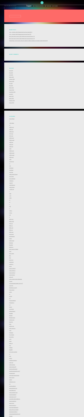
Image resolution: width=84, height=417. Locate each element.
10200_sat (11, 142)
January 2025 (11, 81)
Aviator (10, 238)
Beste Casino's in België (13, 249)
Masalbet (11, 313)
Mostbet (10, 315)
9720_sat (11, 223)
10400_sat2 (11, 157)
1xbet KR (11, 183)
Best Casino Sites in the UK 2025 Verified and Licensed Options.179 (22, 36)
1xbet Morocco (12, 185)
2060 (10, 193)
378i (10, 206)
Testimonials (48, 6)
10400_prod (11, 150)
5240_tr (10, 210)
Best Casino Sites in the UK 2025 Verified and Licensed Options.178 (22, 38)
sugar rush (11, 362)
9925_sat (11, 230)
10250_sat (11, 144)
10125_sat (11, 135)
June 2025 (11, 70)
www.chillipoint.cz (12, 390)
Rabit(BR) (10, 349)
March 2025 (11, 77)
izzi (9, 304)
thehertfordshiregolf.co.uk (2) (14, 371)
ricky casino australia (13, 351)
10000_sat (11, 129)
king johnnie (11, 309)
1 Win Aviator (11, 123)
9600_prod (11, 219)
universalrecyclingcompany (14, 375)
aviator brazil (11, 240)
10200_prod (11, 138)
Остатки (10, 416)
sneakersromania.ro (13, 360)
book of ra (11, 260)
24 (9, 200)
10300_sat (11, 146)
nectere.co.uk (11, 319)
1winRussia (11, 180)
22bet (10, 197)
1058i (10, 159)
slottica (10, 358)
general (10, 296)
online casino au (12, 328)
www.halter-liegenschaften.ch (14, 399)
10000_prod (11, 127)
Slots (10, 356)
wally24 (10, 379)
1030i (10, 148)
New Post (11, 322)
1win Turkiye (11, 176)
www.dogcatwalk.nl (12, 394)
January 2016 (11, 102)
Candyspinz (11, 262)
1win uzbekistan (12, 178)
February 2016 (12, 100)
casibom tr (11, 264)
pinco (10, 339)
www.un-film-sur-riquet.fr (13, 409)
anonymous (11, 234)
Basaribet (11, 245)
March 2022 (11, 87)
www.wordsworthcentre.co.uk (14, 414)
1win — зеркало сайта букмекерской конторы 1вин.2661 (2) (20, 32)
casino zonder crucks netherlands (15, 279)
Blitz (10, 255)
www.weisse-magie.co (13, 411)
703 (10, 215)
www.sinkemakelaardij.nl (13, 407)
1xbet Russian (11, 187)
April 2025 (11, 74)
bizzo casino (11, 253)
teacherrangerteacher (13, 369)
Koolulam (56, 6)
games (10, 292)
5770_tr (10, 212)
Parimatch (11, 332)
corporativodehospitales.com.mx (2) (16, 283)
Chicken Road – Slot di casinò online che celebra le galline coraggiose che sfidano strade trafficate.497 (28, 40)
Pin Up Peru (11, 337)
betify (10, 251)
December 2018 (12, 92)
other (10, 330)
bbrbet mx (11, 247)
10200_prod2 (11, 140)
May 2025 (11, 72)
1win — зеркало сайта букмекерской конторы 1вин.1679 (20, 34)
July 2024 (10, 83)
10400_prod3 (11, 155)
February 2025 (12, 79)
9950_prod (11, 232)
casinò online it (12, 274)
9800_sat (11, 225)
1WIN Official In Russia (13, 174)
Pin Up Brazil (11, 334)
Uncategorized (12, 373)
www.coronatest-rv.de (13, 392)
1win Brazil (11, 170)
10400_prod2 (11, 153)
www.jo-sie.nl (11, 403)
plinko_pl (11, 343)
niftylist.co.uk (11, 326)
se (9, 354)
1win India (11, 172)
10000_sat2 (11, 131)
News (10, 324)
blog (10, 257)
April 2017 (11, 94)
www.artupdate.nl (12, 386)
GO (9, 298)
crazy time (11, 285)
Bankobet (11, 242)
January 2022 (11, 89)
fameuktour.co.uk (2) (13, 287)
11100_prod (11, 161)
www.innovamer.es (12, 401)
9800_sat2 (11, 227)
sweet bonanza (12, 364)
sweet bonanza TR (12, 366)
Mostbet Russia (12, 317)
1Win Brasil (11, 168)
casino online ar (12, 272)
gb (9, 294)
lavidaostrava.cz (12, 311)
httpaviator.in (11, 302)
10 (9, 125)
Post (10, 345)
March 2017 (11, 96)
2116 (10, 195)
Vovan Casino (11, 377)
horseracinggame (12, 300)
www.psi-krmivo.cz (12, 405)
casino (10, 266)
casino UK (11, 277)
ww (9, 384)
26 (9, 202)
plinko (10, 341)
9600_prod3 (11, 221)
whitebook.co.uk (12, 381)
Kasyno (10, 307)
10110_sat (11, 133)
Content (10, 281)
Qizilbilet (10, 347)
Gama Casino (11, 289)
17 (9, 163)
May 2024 (11, 85)
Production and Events (39, 6)
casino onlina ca (12, 270)
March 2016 (11, 98)
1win (10, 165)
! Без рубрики (11, 118)
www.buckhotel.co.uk (13, 388)
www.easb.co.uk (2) (12, 396)
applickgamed (12, 236)
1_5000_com (11, 189)
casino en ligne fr (12, 268)
